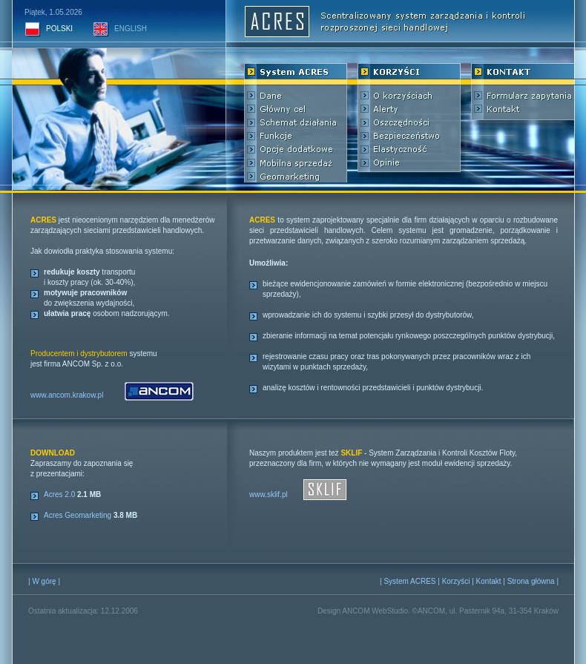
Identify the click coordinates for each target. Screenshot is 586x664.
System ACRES (409, 581)
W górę (44, 581)
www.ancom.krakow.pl (66, 395)
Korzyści (456, 581)
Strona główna (531, 581)
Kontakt (488, 581)
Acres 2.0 (59, 494)
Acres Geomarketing (77, 515)
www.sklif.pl (268, 494)
